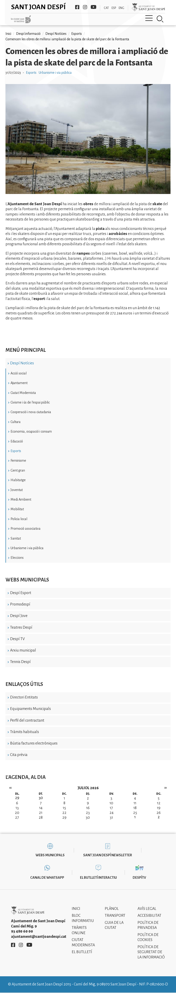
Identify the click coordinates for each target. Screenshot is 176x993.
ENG (121, 8)
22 (64, 813)
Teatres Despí (21, 627)
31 (111, 818)
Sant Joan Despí (38, 7)
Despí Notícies (22, 363)
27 (17, 818)
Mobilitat (17, 509)
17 (111, 808)
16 (88, 808)
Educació (17, 441)
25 (135, 813)
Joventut (17, 490)
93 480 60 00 (22, 931)
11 (135, 803)
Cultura (16, 422)
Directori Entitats (24, 697)
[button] (88, 193)
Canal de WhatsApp (47, 877)
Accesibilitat (149, 916)
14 (40, 808)
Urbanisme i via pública (27, 548)
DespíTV (139, 877)
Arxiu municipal (23, 650)
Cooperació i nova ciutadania (31, 412)
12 (158, 803)
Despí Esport (20, 593)
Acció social (19, 373)
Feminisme (18, 460)
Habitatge (18, 480)
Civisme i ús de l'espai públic (30, 402)
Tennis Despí (20, 662)
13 (17, 808)
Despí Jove (19, 616)
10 (111, 803)
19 (158, 808)
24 (111, 813)
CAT (106, 8)
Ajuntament (19, 383)
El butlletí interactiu (98, 877)
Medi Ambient (21, 499)
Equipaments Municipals (30, 709)
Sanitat (16, 538)
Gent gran (18, 470)
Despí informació (28, 33)
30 (88, 818)
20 (17, 813)
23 (88, 813)
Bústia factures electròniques (34, 743)
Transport (115, 916)
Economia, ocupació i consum (31, 431)
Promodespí (20, 604)
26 (159, 813)
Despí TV (17, 639)
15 (64, 808)
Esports (16, 451)
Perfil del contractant (27, 720)
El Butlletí (82, 952)
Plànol (112, 909)
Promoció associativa (26, 528)
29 (64, 818)
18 (135, 808)
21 (40, 813)
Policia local (19, 519)
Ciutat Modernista (23, 393)
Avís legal (147, 909)
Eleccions (17, 557)
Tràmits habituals (24, 732)
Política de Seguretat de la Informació (151, 952)
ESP (114, 8)
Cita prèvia (19, 755)
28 (41, 818)
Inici (8, 33)
